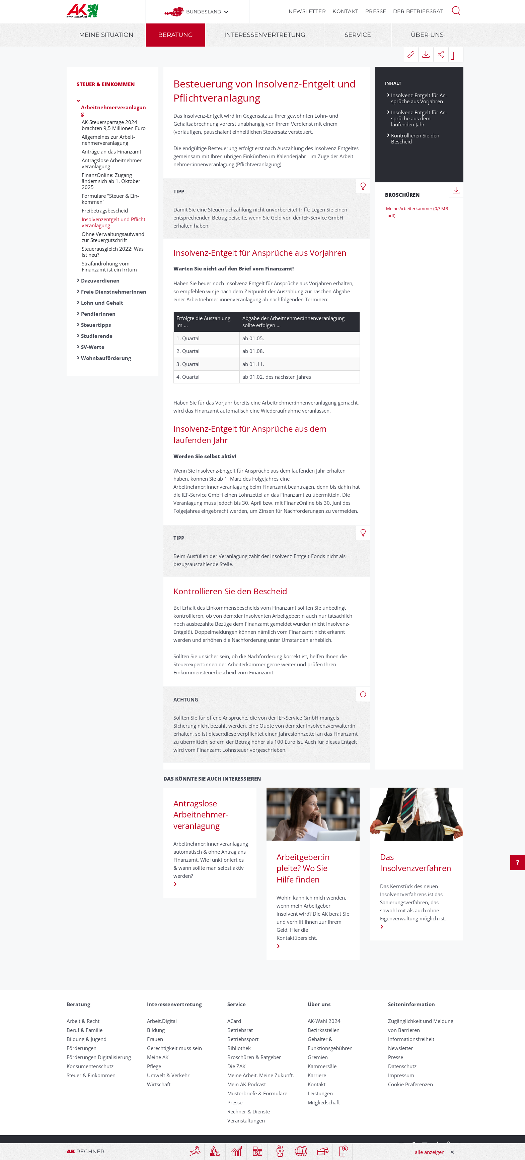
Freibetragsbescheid (105, 210)
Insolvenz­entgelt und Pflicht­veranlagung (114, 222)
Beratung (175, 35)
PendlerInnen (98, 313)
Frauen (155, 1039)
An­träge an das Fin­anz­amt (111, 151)
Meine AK (157, 1057)
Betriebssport (242, 1039)
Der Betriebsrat (418, 11)
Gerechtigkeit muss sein (174, 1048)
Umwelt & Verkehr (168, 1075)
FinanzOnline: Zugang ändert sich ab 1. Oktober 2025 (111, 181)
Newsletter (307, 11)
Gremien (318, 1057)
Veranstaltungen (246, 1120)
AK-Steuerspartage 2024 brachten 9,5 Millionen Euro (114, 125)
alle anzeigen (430, 1152)
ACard (234, 1021)
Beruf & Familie (84, 1030)
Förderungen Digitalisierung (99, 1057)
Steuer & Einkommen (106, 84)
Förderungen (81, 1048)
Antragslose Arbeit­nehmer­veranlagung (112, 163)
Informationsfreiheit (411, 1039)
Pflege (154, 1066)
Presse (375, 11)
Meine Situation (106, 35)
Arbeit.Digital (162, 1021)
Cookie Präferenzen (410, 1084)
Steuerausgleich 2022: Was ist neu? (113, 252)
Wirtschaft (158, 1084)
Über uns (427, 35)
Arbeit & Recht (83, 1021)
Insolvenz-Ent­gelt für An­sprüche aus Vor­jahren (419, 98)
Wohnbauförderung (106, 358)
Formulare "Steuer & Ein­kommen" (110, 199)
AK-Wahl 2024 (324, 1021)
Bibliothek (239, 1048)
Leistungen (320, 1093)
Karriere (317, 1075)
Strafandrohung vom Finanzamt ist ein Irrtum (109, 266)
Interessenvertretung (264, 35)
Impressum (401, 1075)
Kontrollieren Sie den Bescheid (415, 138)
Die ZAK (236, 1066)
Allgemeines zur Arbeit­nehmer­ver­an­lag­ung (108, 140)
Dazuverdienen (100, 280)
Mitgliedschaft (324, 1102)
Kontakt (345, 11)
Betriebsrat (240, 1030)
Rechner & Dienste (248, 1111)
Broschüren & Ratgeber (254, 1057)
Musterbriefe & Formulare (257, 1093)
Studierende (96, 335)
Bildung (156, 1030)
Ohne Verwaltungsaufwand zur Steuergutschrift (113, 237)
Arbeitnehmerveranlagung (113, 110)
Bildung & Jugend (86, 1039)
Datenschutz (402, 1066)
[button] (456, 10)
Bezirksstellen (324, 1030)
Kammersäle (322, 1066)
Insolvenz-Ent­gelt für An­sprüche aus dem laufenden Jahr (419, 118)
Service (358, 35)
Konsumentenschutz (90, 1066)
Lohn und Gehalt (102, 302)
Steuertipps (96, 324)
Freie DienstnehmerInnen (113, 291)
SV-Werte (92, 347)
